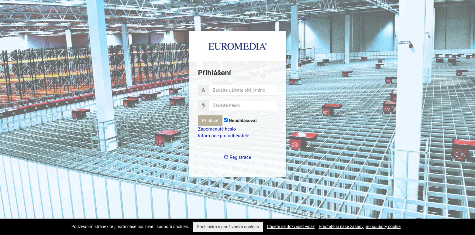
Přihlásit (210, 120)
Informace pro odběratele (224, 135)
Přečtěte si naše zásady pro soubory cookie (360, 226)
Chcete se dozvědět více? (291, 226)
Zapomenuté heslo (217, 129)
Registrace (237, 157)
